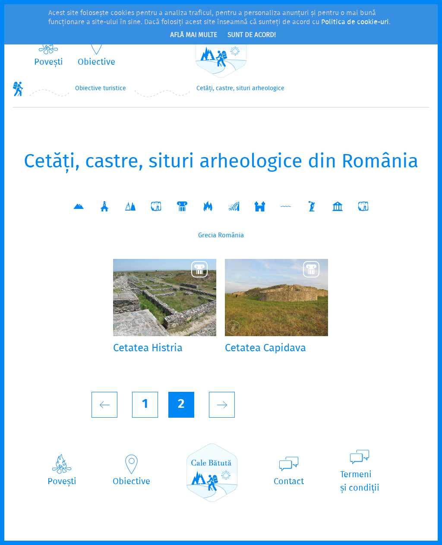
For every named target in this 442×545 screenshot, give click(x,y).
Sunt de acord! (251, 35)
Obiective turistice (100, 88)
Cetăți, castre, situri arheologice (240, 88)
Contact (289, 481)
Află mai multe (193, 35)
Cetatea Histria (148, 349)
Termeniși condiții (359, 481)
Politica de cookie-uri (355, 22)
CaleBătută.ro (221, 48)
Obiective (96, 62)
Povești (48, 62)
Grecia (207, 235)
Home (18, 88)
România (231, 235)
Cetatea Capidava (265, 349)
